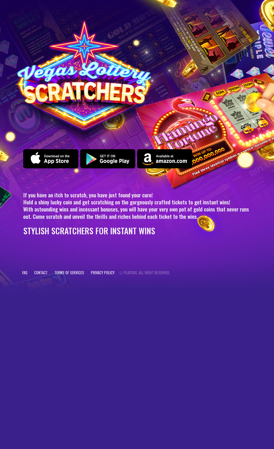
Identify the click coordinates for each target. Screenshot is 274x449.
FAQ (24, 272)
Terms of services (69, 272)
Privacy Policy (103, 272)
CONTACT (41, 272)
